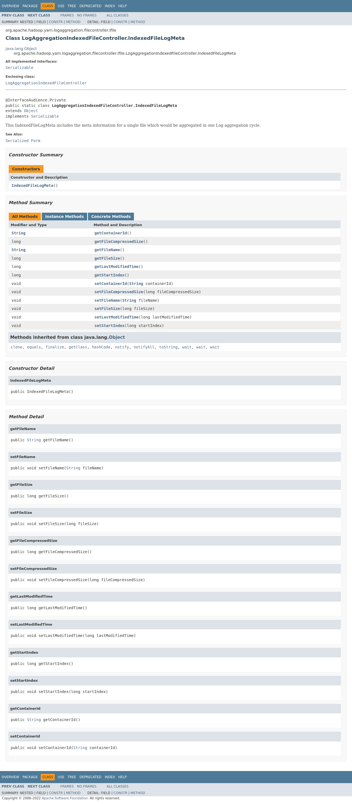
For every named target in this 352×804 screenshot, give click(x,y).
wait (187, 347)
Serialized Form (23, 140)
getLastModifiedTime (117, 266)
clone (16, 347)
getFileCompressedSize (119, 241)
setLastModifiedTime (117, 317)
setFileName (107, 300)
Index (110, 6)
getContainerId (111, 233)
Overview (10, 6)
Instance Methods (64, 216)
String (19, 233)
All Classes (117, 15)
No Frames (87, 15)
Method (73, 22)
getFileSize (107, 258)
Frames (67, 15)
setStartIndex (110, 325)
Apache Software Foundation (65, 798)
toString (168, 347)
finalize (54, 347)
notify (122, 347)
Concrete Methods (111, 216)
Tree (72, 6)
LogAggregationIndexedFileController (46, 83)
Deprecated (90, 6)
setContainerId (111, 283)
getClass (78, 347)
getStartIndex (110, 275)
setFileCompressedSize (119, 292)
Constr (56, 22)
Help (122, 6)
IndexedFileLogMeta (32, 185)
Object (31, 111)
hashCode (101, 347)
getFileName (107, 250)
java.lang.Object (21, 48)
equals (34, 347)
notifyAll (144, 347)
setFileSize (107, 308)
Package (30, 6)
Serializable (19, 67)
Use (61, 6)
